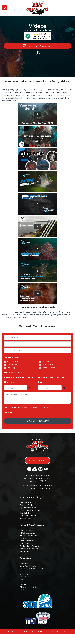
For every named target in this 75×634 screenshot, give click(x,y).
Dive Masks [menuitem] (25, 576)
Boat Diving (11, 368)
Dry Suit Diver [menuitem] (26, 513)
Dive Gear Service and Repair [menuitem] (33, 568)
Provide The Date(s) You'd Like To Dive (18, 380)
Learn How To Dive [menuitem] (28, 502)
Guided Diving (12, 364)
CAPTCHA (8, 412)
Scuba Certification (13, 361)
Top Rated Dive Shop (41, 36)
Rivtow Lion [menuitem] (25, 538)
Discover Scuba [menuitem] (26, 505)
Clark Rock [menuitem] (24, 543)
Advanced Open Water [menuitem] (30, 510)
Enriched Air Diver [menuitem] (28, 515)
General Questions (48, 368)
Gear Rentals (46, 361)
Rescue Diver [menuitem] (26, 518)
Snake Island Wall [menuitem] (28, 540)
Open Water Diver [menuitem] (28, 507)
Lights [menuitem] (22, 589)
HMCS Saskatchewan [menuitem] (29, 532)
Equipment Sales (48, 364)
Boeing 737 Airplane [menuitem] (29, 548)
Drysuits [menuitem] (23, 579)
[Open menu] (70, 8)
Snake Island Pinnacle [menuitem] (29, 546)
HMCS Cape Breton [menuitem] (28, 535)
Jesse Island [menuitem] (25, 551)
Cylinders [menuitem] (24, 573)
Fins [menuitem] (22, 581)
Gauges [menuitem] (23, 584)
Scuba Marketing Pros (59, 631)
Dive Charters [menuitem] (26, 530)
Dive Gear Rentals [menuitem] (28, 566)
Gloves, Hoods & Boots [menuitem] (29, 587)
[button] (37, 46)
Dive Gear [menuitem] (24, 563)
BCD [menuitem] (22, 571)
